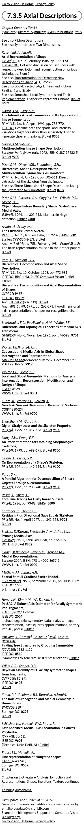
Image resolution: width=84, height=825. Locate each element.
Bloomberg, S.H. (48, 164)
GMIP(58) (9, 335)
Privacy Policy (45, 4)
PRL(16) (7, 430)
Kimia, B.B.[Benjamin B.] (19, 695)
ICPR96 (7, 736)
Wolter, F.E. (62, 322)
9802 (28, 544)
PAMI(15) (8, 124)
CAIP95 (7, 761)
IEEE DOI (8, 128)
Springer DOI (11, 711)
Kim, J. (48, 599)
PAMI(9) (7, 177)
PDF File (7, 364)
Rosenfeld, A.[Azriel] (16, 52)
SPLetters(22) (11, 581)
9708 (63, 519)
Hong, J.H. (9, 599)
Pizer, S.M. (27, 111)
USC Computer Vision (48, 277)
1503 (18, 585)
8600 (51, 503)
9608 (18, 740)
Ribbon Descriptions (29, 40)
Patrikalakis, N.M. (39, 322)
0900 (33, 565)
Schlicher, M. (11, 724)
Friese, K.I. (27, 372)
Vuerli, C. (22, 495)
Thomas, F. (29, 511)
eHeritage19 (11, 612)
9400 (31, 219)
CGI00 (6, 389)
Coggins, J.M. (48, 198)
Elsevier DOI (10, 65)
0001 (33, 393)
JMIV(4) (7, 215)
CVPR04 (7, 678)
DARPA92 (16, 302)
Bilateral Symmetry (32, 32)
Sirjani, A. (8, 458)
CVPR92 (7, 294)
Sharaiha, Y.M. (12, 421)
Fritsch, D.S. (68, 198)
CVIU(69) (8, 540)
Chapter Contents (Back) (19, 28)
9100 (56, 466)
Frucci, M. (9, 752)
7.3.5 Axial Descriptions (42, 15)
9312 (28, 364)
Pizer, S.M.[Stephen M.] (47, 552)
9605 (78, 32)
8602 (5, 103)
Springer (8, 560)
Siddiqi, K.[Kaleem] (15, 552)
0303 (24, 711)
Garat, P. (30, 421)
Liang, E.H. (9, 438)
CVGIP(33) (9, 61)
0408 (18, 683)
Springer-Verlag (13, 152)
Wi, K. (37, 599)
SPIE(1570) (17, 306)
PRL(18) (7, 519)
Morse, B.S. (10, 202)
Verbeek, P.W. (31, 724)
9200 (15, 157)
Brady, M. (24, 227)
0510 (18, 654)
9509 (24, 765)
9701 (74, 335)
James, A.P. (29, 572)
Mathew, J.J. (10, 572)
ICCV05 (7, 649)
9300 (56, 450)
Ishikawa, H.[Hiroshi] (17, 637)
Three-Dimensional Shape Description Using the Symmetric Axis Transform (40, 188)
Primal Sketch (70, 243)
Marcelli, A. (26, 752)
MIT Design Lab (13, 360)
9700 (33, 413)
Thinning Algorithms (17, 790)
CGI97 (6, 409)
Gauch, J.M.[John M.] (17, 144)
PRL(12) (7, 466)
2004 (18, 616)
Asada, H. (9, 227)
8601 (73, 235)
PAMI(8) (7, 235)
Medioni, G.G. (25, 260)
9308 (55, 136)
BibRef (75, 99)
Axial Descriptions (60, 32)
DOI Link (8, 544)
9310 (28, 277)
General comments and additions (26, 804)
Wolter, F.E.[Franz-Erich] (19, 347)
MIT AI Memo (19, 243)
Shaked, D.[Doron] (15, 531)
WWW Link (10, 393)
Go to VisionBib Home (18, 4)
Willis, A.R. (9, 666)
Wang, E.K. (26, 438)
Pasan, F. (8, 495)
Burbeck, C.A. (28, 198)
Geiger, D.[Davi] (44, 637)
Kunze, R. (8, 401)
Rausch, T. (41, 401)
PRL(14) (7, 450)
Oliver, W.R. (26, 164)
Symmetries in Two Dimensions (37, 45)
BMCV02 (8, 707)
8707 (60, 190)
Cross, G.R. (25, 458)
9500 (56, 430)
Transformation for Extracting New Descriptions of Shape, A (33, 80)
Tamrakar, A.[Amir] (52, 695)
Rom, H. (7, 260)
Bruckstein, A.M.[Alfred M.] (49, 531)
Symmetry (9, 32)
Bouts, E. (49, 724)
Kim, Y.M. (25, 599)
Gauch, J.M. (10, 111)
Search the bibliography (19, 813)
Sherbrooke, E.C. (13, 322)
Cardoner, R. (10, 511)
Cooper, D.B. (28, 666)
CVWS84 (19, 239)
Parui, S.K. (9, 474)
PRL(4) (6, 503)
